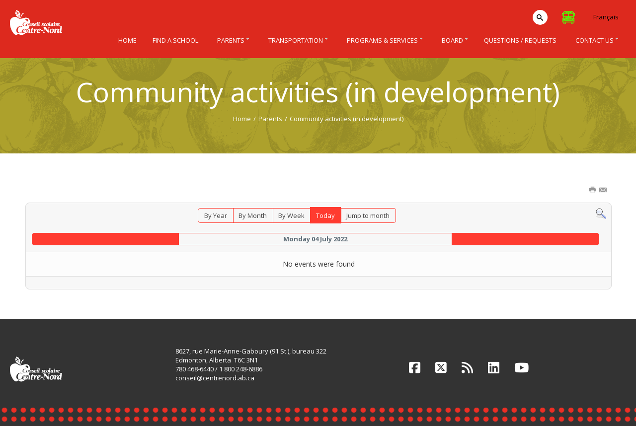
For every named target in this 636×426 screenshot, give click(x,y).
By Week (291, 215)
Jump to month (368, 215)
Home (242, 118)
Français (606, 16)
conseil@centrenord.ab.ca (214, 377)
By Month (252, 215)
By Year (215, 215)
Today (325, 215)
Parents (270, 118)
